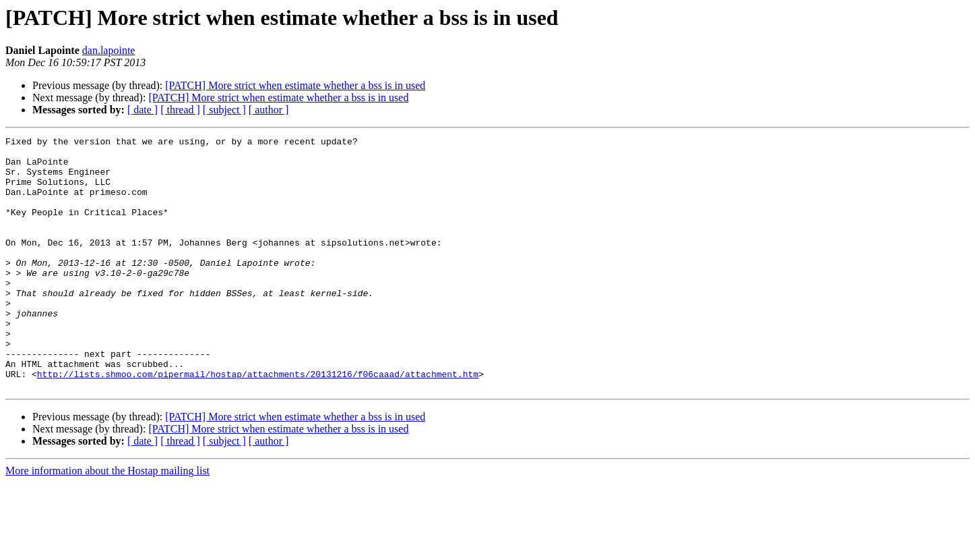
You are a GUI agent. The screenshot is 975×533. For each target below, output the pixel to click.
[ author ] (269, 109)
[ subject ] (224, 109)
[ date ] (142, 109)
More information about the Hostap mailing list (107, 521)
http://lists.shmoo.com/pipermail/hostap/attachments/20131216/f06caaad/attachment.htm (257, 422)
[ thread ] (180, 109)
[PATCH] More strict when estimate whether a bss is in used (295, 85)
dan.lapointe (108, 50)
